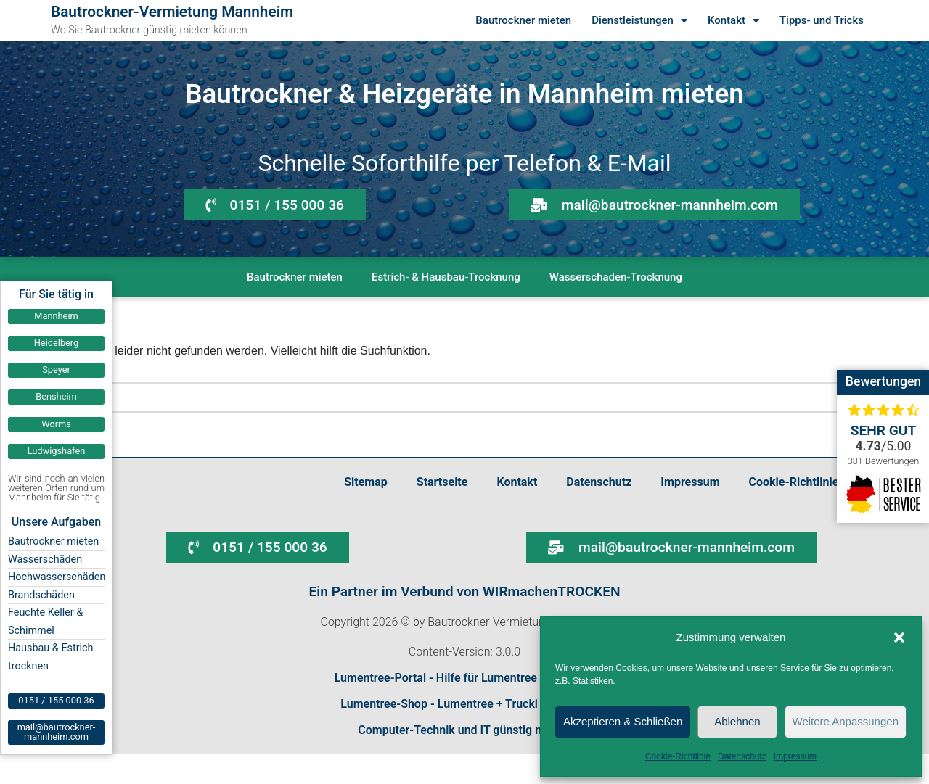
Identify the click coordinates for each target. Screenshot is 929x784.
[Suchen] (448, 397)
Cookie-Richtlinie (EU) (806, 482)
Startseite (442, 482)
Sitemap (366, 482)
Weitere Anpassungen (846, 721)
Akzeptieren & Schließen (622, 721)
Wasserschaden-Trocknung (615, 277)
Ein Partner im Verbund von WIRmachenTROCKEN (464, 591)
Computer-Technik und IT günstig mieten (464, 730)
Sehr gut (884, 430)
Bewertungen (883, 381)
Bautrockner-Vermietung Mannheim (172, 11)
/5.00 (884, 446)
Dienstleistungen (639, 20)
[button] (899, 637)
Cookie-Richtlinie (678, 756)
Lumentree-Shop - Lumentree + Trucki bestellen (464, 704)
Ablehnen (737, 721)
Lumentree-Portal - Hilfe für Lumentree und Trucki (465, 678)
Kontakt (733, 20)
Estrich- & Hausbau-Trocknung (446, 277)
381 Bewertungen (884, 460)
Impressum (795, 756)
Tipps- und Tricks (821, 20)
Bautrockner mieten (523, 20)
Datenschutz (742, 756)
